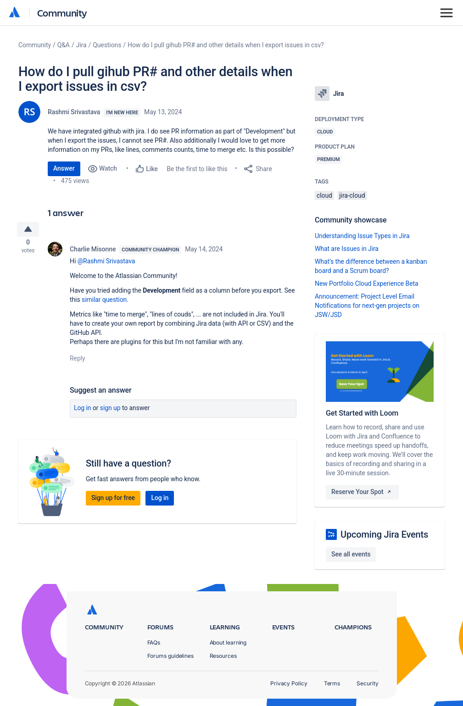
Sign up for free (113, 500)
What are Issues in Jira (347, 248)
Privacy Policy (288, 683)
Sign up (110, 410)
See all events (350, 554)
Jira (81, 45)
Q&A (63, 45)
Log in (82, 410)
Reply (77, 360)
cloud (324, 195)
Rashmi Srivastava (74, 112)
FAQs (154, 642)
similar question (104, 302)
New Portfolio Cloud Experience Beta (366, 283)
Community (62, 12)
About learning (228, 642)
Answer (64, 168)
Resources (223, 655)
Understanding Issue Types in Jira (362, 235)
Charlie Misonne (93, 251)
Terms (332, 683)
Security (367, 683)
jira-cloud (352, 195)
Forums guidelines (170, 655)
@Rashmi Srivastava (106, 263)
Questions (107, 45)
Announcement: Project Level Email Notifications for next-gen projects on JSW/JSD (367, 305)
